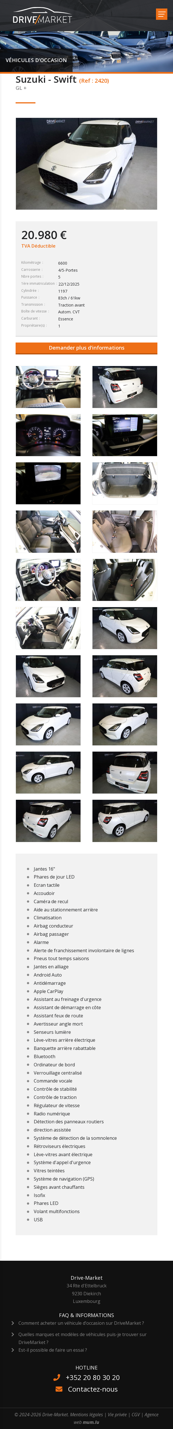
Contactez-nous (93, 1389)
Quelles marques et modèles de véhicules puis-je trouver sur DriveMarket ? (82, 1338)
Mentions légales (86, 1414)
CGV (136, 1414)
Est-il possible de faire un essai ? (52, 1350)
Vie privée (117, 1414)
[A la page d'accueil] (46, 15)
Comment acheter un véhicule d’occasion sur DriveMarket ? (81, 1323)
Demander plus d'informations (87, 347)
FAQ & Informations (86, 1315)
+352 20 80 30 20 (93, 1377)
